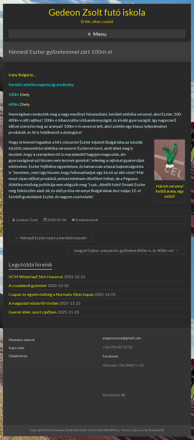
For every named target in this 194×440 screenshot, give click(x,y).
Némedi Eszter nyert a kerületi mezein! (51, 237)
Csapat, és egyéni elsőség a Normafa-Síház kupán (51, 294)
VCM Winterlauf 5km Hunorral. (36, 276)
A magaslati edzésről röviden (34, 303)
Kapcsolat (17, 348)
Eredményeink (87, 220)
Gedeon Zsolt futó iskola (97, 12)
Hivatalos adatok (22, 340)
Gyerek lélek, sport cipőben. (33, 311)
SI (123, 395)
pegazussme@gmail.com (122, 338)
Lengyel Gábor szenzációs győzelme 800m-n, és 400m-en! (126, 250)
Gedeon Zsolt (27, 220)
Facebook (110, 356)
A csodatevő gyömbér (28, 285)
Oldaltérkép (18, 356)
